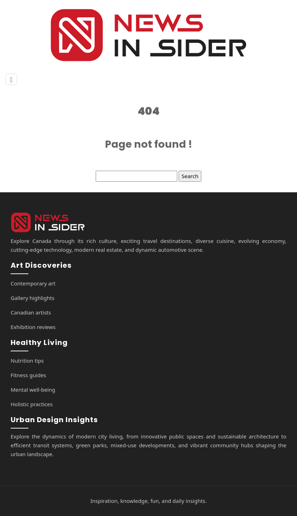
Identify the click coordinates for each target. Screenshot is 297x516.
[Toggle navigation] (11, 79)
